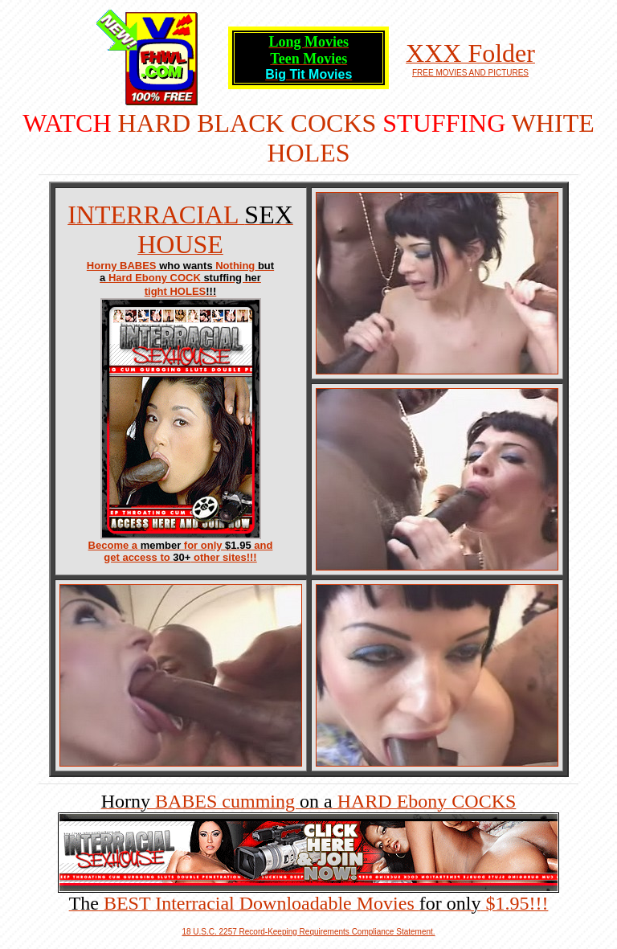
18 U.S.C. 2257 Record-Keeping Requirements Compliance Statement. (308, 931)
